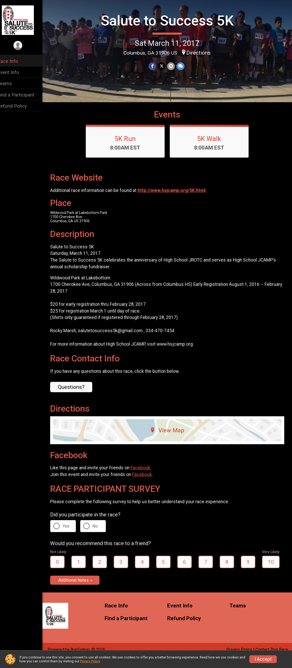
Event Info (15, 72)
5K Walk (213, 148)
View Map (170, 439)
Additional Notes (80, 589)
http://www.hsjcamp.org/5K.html (178, 199)
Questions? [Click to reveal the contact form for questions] (78, 396)
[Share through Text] (183, 66)
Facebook (147, 476)
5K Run (128, 148)
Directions (202, 52)
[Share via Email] (174, 66)
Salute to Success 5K (170, 20)
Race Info (14, 61)
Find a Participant (22, 95)
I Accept (263, 659)
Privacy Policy (90, 661)
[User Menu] (24, 45)
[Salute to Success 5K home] (24, 20)
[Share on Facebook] (156, 66)
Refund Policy (19, 106)
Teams (11, 83)
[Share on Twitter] (165, 66)
